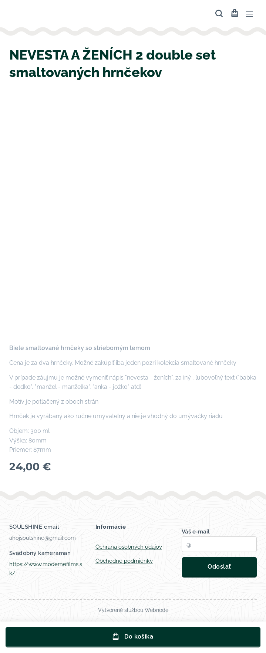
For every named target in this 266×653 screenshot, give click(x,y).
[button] (219, 13)
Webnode (156, 610)
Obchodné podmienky (124, 561)
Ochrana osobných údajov (128, 546)
